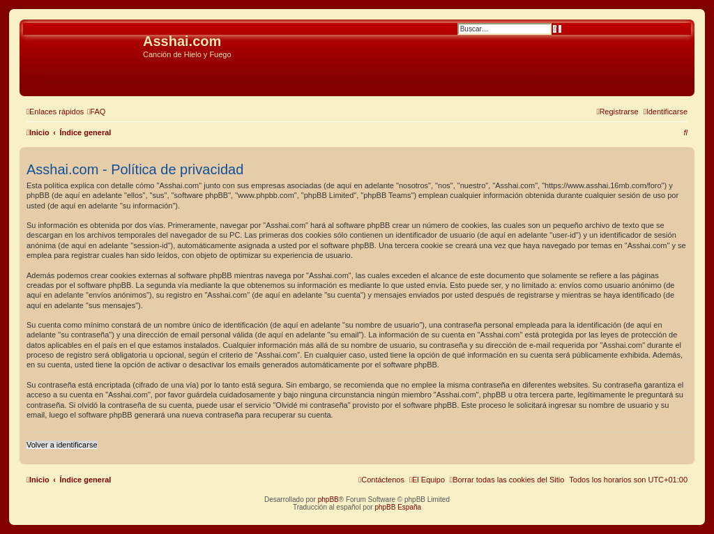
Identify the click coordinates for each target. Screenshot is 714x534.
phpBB (328, 499)
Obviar (34, 76)
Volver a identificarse (62, 445)
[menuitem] (96, 111)
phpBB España (397, 507)
